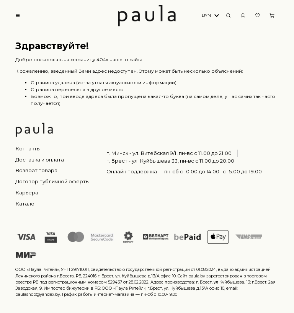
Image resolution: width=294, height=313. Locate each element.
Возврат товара (36, 170)
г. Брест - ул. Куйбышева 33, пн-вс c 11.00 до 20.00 (170, 161)
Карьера (26, 192)
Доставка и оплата (39, 159)
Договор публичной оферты (52, 181)
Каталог (26, 204)
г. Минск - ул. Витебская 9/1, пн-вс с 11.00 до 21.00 (169, 153)
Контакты (28, 148)
